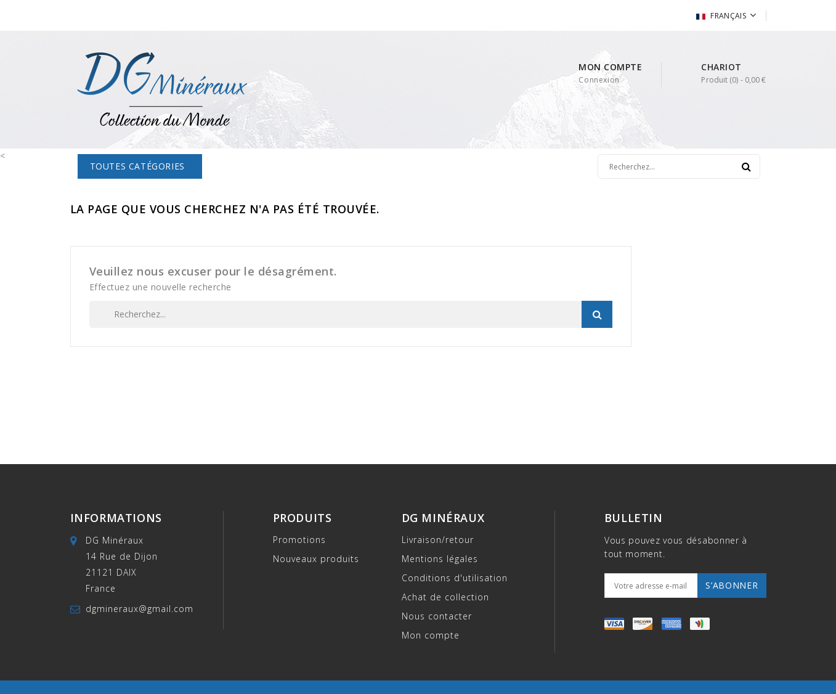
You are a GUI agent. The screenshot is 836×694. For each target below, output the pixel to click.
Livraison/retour (438, 539)
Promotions (299, 539)
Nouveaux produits (316, 559)
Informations (116, 517)
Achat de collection (445, 597)
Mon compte (431, 635)
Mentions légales (440, 559)
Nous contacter (437, 616)
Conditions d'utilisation (455, 578)
